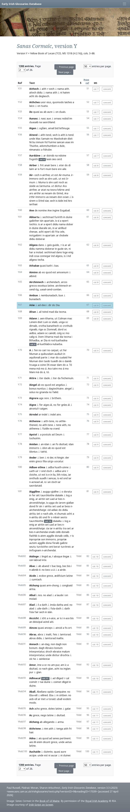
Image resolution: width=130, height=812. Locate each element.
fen (36, 350)
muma (66, 175)
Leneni (33, 322)
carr (44, 350)
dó (53, 231)
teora (53, 189)
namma (40, 248)
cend (32, 289)
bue (61, 295)
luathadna (61, 340)
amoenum (62, 272)
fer (41, 404)
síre (50, 178)
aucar (54, 755)
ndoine (62, 155)
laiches (68, 102)
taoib (47, 361)
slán (50, 612)
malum (66, 651)
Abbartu (34, 217)
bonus (32, 388)
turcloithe (42, 546)
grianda (43, 392)
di (69, 165)
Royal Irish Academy (96, 801)
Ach (31, 708)
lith (58, 474)
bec (64, 566)
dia (56, 311)
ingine (55, 210)
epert (65, 220)
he (34, 659)
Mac (38, 138)
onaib (52, 532)
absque (58, 556)
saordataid (35, 485)
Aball (32, 691)
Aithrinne (35, 728)
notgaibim (35, 235)
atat (43, 189)
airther (46, 175)
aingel (68, 388)
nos (40, 595)
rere (46, 398)
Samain (45, 138)
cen (31, 560)
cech (36, 175)
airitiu (48, 506)
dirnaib (33, 325)
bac (54, 566)
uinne (65, 467)
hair (31, 732)
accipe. (33, 755)
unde (32, 138)
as (46, 178)
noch (61, 182)
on (38, 105)
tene (51, 421)
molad (39, 252)
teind (45, 311)
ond (43, 471)
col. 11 (95, 692)
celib (58, 532)
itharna (49, 318)
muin (48, 169)
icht (44, 618)
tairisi (44, 451)
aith (44, 88)
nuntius (41, 388)
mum (32, 182)
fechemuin (67, 378)
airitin (42, 499)
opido (50, 691)
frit (42, 165)
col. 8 (96, 165)
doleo (51, 708)
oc (50, 322)
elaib (54, 322)
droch (49, 651)
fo (57, 444)
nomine (42, 210)
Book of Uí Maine (50, 801)
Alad (32, 604)
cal (67, 678)
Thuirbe (33, 145)
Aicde (32, 575)
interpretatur (36, 651)
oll (36, 699)
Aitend (33, 134)
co (40, 668)
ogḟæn (43, 128)
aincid (58, 627)
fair (37, 612)
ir (72, 175)
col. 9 (96, 350)
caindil (51, 333)
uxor (43, 102)
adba (51, 467)
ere (60, 169)
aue (49, 118)
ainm (43, 535)
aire (58, 414)
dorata (68, 491)
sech (55, 134)
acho (37, 708)
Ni (30, 142)
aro (31, 193)
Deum (58, 434)
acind (46, 621)
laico (31, 105)
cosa (36, 256)
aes (31, 742)
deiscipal (37, 621)
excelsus (42, 285)
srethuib (34, 478)
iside (60, 200)
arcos (64, 282)
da (59, 378)
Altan (32, 311)
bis (68, 566)
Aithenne (35, 421)
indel (44, 414)
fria (57, 231)
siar (47, 200)
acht (31, 96)
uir (36, 471)
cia (47, 528)
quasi (36, 111)
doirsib (50, 155)
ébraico (49, 648)
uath (32, 471)
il (38, 604)
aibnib (34, 569)
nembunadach (49, 295)
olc (30, 659)
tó (47, 372)
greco (39, 461)
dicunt (46, 742)
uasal (43, 289)
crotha (42, 325)
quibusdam (47, 353)
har (31, 252)
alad (49, 595)
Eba (31, 695)
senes (56, 738)
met (43, 699)
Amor (32, 664)
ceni (51, 546)
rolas (64, 474)
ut (52, 175)
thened (33, 425)
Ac (30, 715)
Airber (33, 165)
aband (45, 566)
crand (56, 428)
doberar (40, 239)
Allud (32, 595)
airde (63, 569)
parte (44, 357)
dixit (70, 138)
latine (51, 285)
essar (53, 364)
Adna (32, 738)
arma (32, 589)
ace (68, 618)
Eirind (60, 193)
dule (62, 145)
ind (65, 200)
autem (33, 543)
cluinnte (48, 751)
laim (31, 169)
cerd (59, 159)
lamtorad (65, 634)
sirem (32, 200)
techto (33, 224)
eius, (49, 102)
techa (41, 259)
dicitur (58, 186)
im (70, 118)
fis (66, 627)
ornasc (57, 118)
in (64, 217)
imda (53, 604)
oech (51, 88)
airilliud (62, 228)
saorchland (49, 122)
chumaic (61, 513)
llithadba (34, 340)
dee (43, 305)
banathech (53, 325)
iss (61, 668)
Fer (65, 350)
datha (59, 604)
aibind (32, 276)
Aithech (34, 88)
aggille (50, 535)
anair (47, 165)
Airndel (33, 414)
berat (57, 546)
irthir (32, 197)
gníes (64, 404)
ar (44, 155)
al (38, 344)
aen (42, 318)
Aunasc (33, 118)
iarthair (33, 204)
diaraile (43, 228)
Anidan (33, 444)
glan (50, 668)
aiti (51, 621)
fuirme (52, 142)
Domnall (51, 329)
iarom (62, 502)
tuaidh (54, 361)
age (41, 398)
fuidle (45, 428)
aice (53, 618)
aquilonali (34, 357)
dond (32, 506)
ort (70, 627)
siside (32, 186)
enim (32, 461)
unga (62, 322)
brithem (56, 398)
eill (35, 695)
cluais (62, 111)
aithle (62, 421)
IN (48, 364)
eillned (44, 695)
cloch (49, 471)
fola (53, 608)
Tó (70, 364)
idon (44, 448)
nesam (48, 193)
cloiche (33, 474)
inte (44, 560)
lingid (45, 556)
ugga (52, 502)
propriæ (62, 539)
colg (59, 333)
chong (55, 585)
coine (43, 364)
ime (39, 664)
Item (41, 336)
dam (59, 364)
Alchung (34, 585)
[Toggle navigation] (124, 4)
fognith (33, 159)
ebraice (57, 651)
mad (51, 311)
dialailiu (57, 521)
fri (70, 728)
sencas (52, 478)
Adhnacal (35, 678)
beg (59, 566)
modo (32, 702)
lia (54, 474)
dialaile (59, 495)
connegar (45, 256)
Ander (33, 457)
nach (45, 513)
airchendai (42, 532)
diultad (63, 444)
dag (47, 644)
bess (67, 506)
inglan (67, 668)
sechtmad (48, 217)
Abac (32, 566)
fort (42, 169)
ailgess (33, 259)
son (43, 539)
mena (32, 368)
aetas (68, 742)
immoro (33, 178)
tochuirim (34, 438)
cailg (31, 336)
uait (55, 178)
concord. (107, 89)
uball (59, 699)
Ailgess (33, 245)
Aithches (34, 102)
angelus (60, 384)
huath (58, 467)
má (38, 368)
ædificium (60, 575)
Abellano (42, 691)
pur (57, 664)
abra (40, 634)
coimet (57, 682)
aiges (46, 404)
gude (61, 248)
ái (51, 404)
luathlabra (46, 344)
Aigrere (33, 398)
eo (43, 272)
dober (69, 224)
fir (37, 506)
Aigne (32, 404)
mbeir (56, 517)
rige (41, 329)
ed (61, 478)
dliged (59, 678)
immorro (41, 197)
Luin (45, 322)
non (53, 644)
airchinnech (61, 285)
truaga (33, 364)
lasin (48, 159)
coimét (33, 682)
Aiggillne (34, 491)
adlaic (54, 510)
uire (64, 471)
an (42, 444)
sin (49, 228)
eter (61, 165)
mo (67, 333)
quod (49, 272)
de (36, 210)
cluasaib (33, 122)
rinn (46, 728)
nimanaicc (34, 149)
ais (40, 738)
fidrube (47, 149)
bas (56, 265)
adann (40, 333)
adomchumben (48, 145)
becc (48, 569)
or (45, 664)
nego (43, 715)
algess (58, 256)
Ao (30, 111)
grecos (33, 285)
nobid (65, 118)
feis (55, 634)
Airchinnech (36, 282)
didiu (40, 92)
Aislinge (34, 556)
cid (49, 510)
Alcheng (34, 722)
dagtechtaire (56, 388)
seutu (32, 546)
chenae (33, 231)
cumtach (36, 579)
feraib (55, 543)
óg (37, 289)
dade (47, 378)
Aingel (33, 384)
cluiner (66, 755)
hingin (60, 457)
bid (57, 128)
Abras (32, 634)
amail (51, 128)
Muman (33, 353)
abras (32, 638)
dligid (65, 682)
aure (49, 111)
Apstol (33, 434)
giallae (70, 502)
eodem (67, 699)
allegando (49, 722)
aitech (32, 92)
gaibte (63, 543)
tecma (62, 311)
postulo (46, 434)
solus (32, 392)
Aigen (32, 128)
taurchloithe (47, 495)
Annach (33, 644)
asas (67, 142)
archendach (53, 282)
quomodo (58, 102)
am (53, 664)
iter (41, 378)
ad (39, 305)
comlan (57, 289)
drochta (64, 655)
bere (53, 165)
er (70, 285)
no (51, 138)
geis (49, 245)
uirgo (50, 461)
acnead (35, 482)
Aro (70, 200)
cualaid (63, 357)
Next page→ (65, 72)
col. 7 (96, 89)
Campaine (60, 691)
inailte (59, 638)
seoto (63, 517)
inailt (48, 634)
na (40, 122)
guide (55, 245)
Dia (58, 305)
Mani (32, 372)
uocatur (58, 461)
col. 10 (95, 556)
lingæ (66, 556)
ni (61, 92)
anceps (48, 627)
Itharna (49, 336)
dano (41, 245)
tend (48, 134)
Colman (62, 318)
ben (42, 457)
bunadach (35, 299)
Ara (65, 186)
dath (44, 604)
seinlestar (44, 659)
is (59, 134)
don (60, 197)
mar (52, 357)
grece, (50, 575)
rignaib (33, 329)
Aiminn (33, 272)
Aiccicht (34, 618)
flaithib (33, 535)
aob (31, 699)
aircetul (33, 408)
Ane (31, 210)
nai (41, 682)
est (56, 175)
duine (69, 217)
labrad (37, 560)
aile (64, 169)
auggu (46, 491)
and (67, 189)
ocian (66, 197)
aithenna (34, 428)
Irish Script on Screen (41, 804)
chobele (63, 235)
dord (60, 329)
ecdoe (42, 575)
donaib (65, 532)
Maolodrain (60, 138)
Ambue (33, 295)
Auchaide (35, 751)
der (51, 457)
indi (31, 256)
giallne (55, 491)
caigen (43, 408)
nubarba (57, 344)
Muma (42, 182)
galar (67, 708)
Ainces (33, 627)
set (47, 499)
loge (65, 252)
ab (45, 111)
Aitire (32, 378)
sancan (61, 142)
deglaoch (44, 96)
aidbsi (32, 333)
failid (55, 392)
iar (69, 474)
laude (60, 595)
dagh (59, 644)
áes (54, 159)
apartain (49, 220)
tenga (59, 728)
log (68, 495)
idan (46, 444)
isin (41, 220)
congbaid (67, 585)
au (41, 111)
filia (45, 461)
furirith (58, 217)
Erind (41, 200)
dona (49, 543)
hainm (66, 92)
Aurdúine (34, 155)
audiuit (58, 353)
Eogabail (65, 210)
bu (34, 142)
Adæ (32, 305)
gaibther (34, 220)
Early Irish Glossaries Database (21, 4)
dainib (68, 361)
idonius (33, 451)
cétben (63, 695)
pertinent (65, 738)
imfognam (35, 550)
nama (60, 88)
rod (53, 340)
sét (38, 495)
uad (52, 499)
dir (49, 305)
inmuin (40, 142)
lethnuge (64, 128)
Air (60, 175)
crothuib (68, 325)
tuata (44, 105)
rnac (69, 318)
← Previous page (65, 66)
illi (35, 742)
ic (66, 664)
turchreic (66, 546)
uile (39, 608)
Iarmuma (44, 186)
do (36, 96)
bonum (33, 648)
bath (49, 265)
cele (62, 231)
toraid (51, 699)
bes (60, 499)
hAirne (61, 189)
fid (46, 142)
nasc (43, 118)
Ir (67, 178)
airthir (37, 193)
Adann (33, 318)
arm (48, 585)
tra (64, 528)
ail (69, 245)
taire (55, 368)
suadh (43, 478)
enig (70, 252)
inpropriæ (35, 539)
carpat (54, 350)
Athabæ (34, 265)
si (58, 220)
